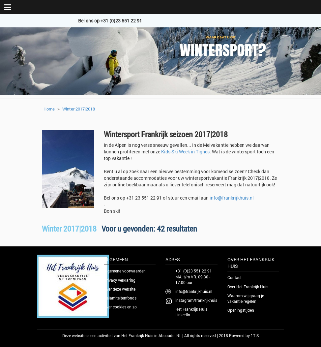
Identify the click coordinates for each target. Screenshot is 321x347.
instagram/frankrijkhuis (196, 300)
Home (49, 109)
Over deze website (119, 289)
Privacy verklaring (119, 280)
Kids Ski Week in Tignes (185, 151)
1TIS (255, 335)
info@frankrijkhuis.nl (232, 198)
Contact (234, 277)
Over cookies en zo (120, 306)
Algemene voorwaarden (125, 270)
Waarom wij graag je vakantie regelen (245, 298)
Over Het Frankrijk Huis (247, 286)
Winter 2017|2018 (78, 109)
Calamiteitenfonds (120, 297)
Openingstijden (240, 310)
